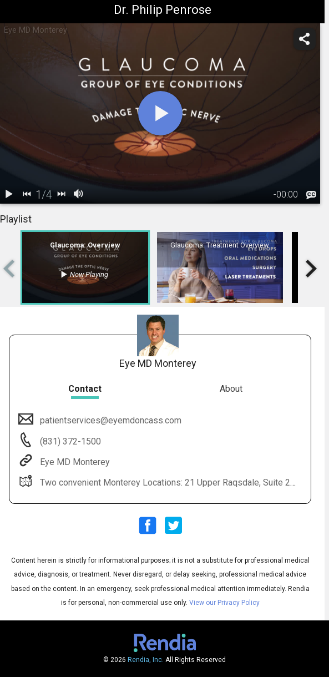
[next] (61, 195)
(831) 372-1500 (69, 441)
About (231, 388)
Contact (85, 388)
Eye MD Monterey (74, 462)
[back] (27, 195)
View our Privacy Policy (224, 603)
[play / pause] (9, 195)
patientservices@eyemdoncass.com (109, 420)
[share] (304, 39)
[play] (160, 113)
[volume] (79, 195)
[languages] (311, 195)
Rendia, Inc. (146, 660)
